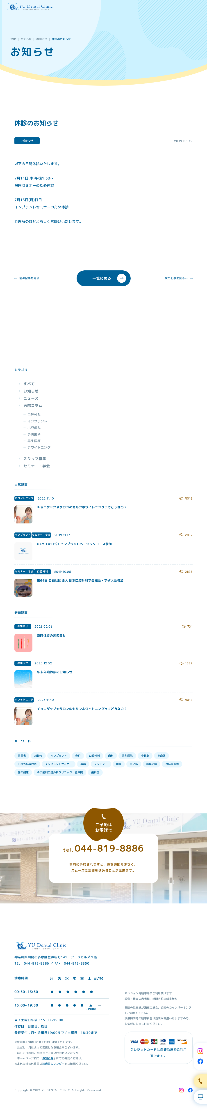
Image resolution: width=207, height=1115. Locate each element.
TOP (13, 39)
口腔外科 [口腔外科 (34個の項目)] (94, 756)
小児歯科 (34, 428)
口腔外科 (34, 414)
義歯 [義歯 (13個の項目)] (83, 764)
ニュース (31, 398)
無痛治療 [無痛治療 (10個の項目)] (151, 764)
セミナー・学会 (36, 465)
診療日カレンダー (53, 1064)
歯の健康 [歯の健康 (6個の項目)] (23, 772)
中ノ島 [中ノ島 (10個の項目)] (134, 764)
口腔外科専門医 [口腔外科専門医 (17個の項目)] (27, 764)
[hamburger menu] (197, 7)
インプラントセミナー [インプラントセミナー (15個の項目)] (58, 764)
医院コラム (32, 405)
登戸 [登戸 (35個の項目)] (78, 756)
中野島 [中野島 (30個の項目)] (145, 756)
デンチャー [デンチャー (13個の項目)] (101, 764)
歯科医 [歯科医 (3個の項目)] (95, 772)
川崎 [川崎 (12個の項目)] (118, 764)
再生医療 (34, 441)
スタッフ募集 (34, 458)
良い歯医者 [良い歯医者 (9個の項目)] (172, 764)
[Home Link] (29, 6)
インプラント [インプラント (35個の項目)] (59, 756)
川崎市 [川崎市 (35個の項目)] (38, 756)
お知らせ (26, 39)
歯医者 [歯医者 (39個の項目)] (22, 756)
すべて (29, 383)
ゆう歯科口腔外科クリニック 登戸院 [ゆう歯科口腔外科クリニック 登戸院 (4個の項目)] (60, 772)
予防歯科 (34, 434)
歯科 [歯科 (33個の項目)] (111, 756)
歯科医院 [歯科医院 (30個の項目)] (127, 756)
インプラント (37, 421)
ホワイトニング (39, 447)
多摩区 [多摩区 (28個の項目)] (161, 756)
